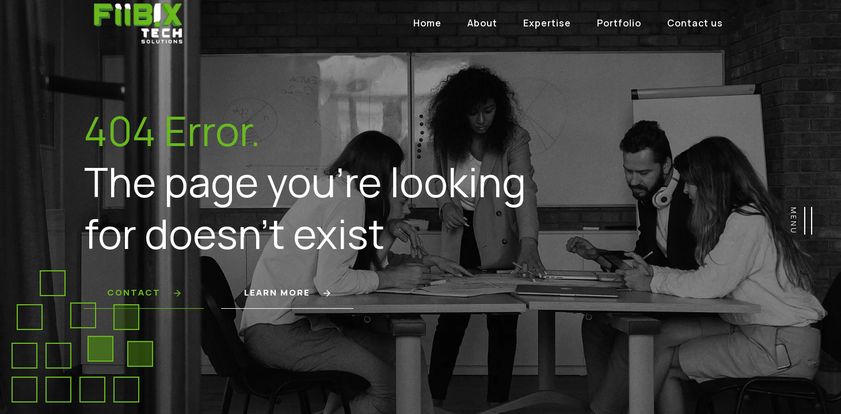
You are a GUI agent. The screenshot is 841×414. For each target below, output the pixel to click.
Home (427, 23)
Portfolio (619, 23)
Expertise (547, 23)
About (482, 23)
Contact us (695, 23)
